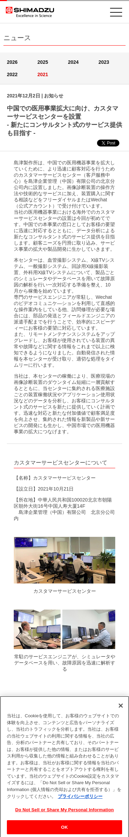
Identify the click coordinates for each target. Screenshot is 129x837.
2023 (103, 62)
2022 (12, 74)
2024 (73, 62)
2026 (12, 62)
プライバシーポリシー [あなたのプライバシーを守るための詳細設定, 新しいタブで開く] (80, 797)
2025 (42, 62)
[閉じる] (120, 706)
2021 (42, 74)
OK (64, 828)
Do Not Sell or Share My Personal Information (64, 810)
